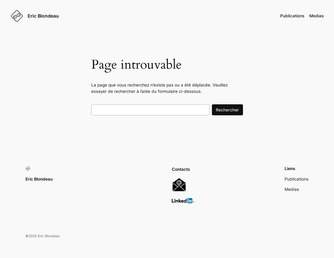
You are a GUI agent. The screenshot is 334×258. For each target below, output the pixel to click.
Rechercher (227, 110)
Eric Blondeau (43, 16)
